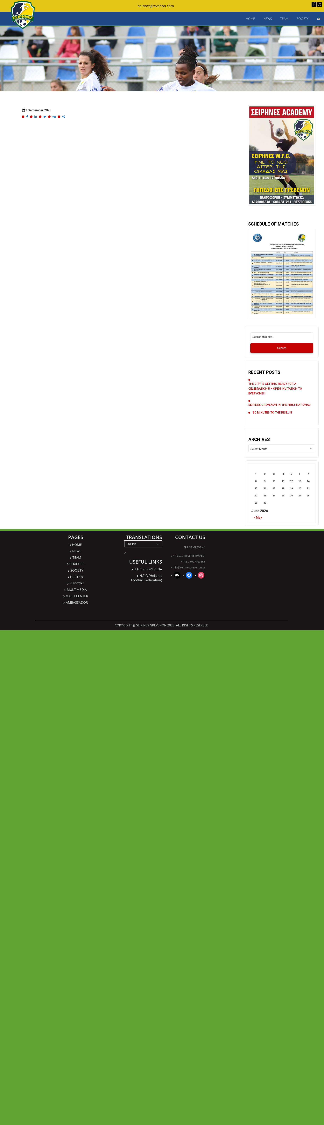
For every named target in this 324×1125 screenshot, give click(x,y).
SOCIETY (303, 19)
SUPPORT (76, 583)
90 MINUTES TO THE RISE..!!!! (272, 412)
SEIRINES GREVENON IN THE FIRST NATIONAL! (279, 405)
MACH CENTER (77, 596)
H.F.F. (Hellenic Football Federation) (146, 577)
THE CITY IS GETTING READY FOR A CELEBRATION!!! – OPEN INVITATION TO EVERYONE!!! (275, 388)
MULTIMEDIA (77, 589)
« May (258, 517)
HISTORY (76, 576)
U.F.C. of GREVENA (148, 569)
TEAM (284, 19)
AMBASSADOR (77, 602)
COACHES (76, 564)
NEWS (267, 19)
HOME (250, 19)
